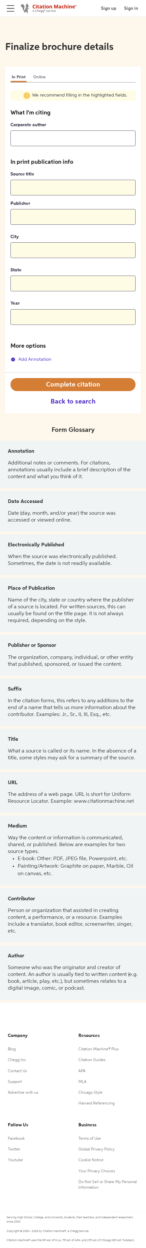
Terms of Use (89, 1139)
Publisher (20, 203)
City (14, 237)
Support (15, 1082)
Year (15, 303)
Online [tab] (39, 77)
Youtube (15, 1160)
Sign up (108, 8)
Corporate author (28, 125)
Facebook (16, 1139)
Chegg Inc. (17, 1060)
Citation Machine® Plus (98, 1049)
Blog (12, 1049)
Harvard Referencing (96, 1103)
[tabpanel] (73, 231)
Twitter (14, 1149)
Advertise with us (23, 1093)
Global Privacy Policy (96, 1149)
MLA (82, 1082)
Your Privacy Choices (96, 1171)
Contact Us (17, 1071)
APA (82, 1071)
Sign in (131, 8)
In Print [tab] (18, 77)
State (16, 270)
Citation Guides (91, 1060)
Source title (22, 174)
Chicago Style (90, 1093)
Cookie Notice (91, 1160)
